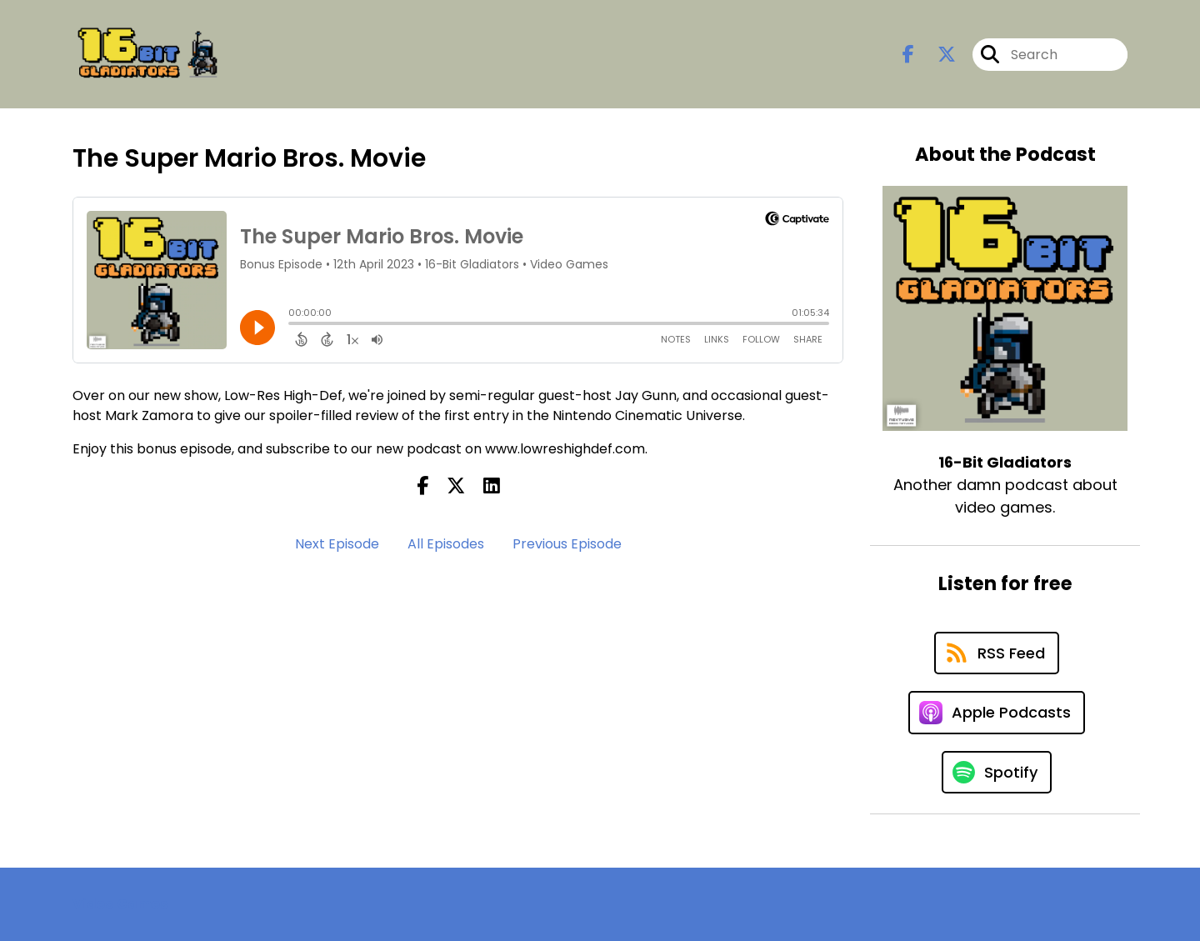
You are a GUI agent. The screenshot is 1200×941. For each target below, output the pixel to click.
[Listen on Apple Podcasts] (996, 712)
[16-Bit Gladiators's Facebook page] (908, 55)
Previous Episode (567, 543)
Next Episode (337, 543)
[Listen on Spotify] (997, 772)
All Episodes (446, 543)
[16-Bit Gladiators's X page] (937, 55)
